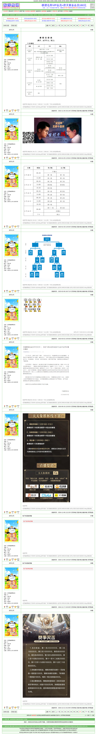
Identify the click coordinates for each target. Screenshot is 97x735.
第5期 (55, 1)
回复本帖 (79, 111)
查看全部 (58, 104)
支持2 (12, 110)
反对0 (18, 406)
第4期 (51, 1)
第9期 (71, 1)
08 (83, 25)
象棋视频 (53, 715)
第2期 (44, 1)
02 (65, 25)
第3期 (48, 1)
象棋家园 (7, 15)
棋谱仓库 (92, 6)
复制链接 (54, 15)
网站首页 (11, 11)
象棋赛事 (43, 715)
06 (77, 25)
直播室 (70, 11)
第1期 (40, 1)
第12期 (84, 1)
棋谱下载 (22, 11)
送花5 (7, 158)
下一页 (87, 25)
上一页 (58, 25)
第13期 (88, 1)
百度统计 (75, 732)
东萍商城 (63, 715)
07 (80, 25)
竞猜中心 (58, 715)
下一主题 (92, 15)
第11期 (79, 1)
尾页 (92, 25)
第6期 (59, 1)
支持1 (12, 158)
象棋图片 (49, 11)
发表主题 (6, 25)
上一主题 (87, 15)
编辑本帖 (85, 111)
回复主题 (14, 25)
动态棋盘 (38, 715)
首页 (53, 25)
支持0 (12, 406)
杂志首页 (36, 1)
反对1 (18, 110)
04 (71, 25)
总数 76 (48, 25)
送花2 (7, 406)
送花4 (7, 110)
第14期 (93, 1)
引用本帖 (73, 111)
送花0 (7, 512)
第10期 (75, 1)
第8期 (67, 1)
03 (68, 25)
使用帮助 (92, 8)
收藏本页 (92, 4)
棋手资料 (60, 11)
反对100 (18, 559)
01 (62, 25)
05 (74, 25)
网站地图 (12, 726)
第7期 (63, 1)
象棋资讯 (38, 11)
